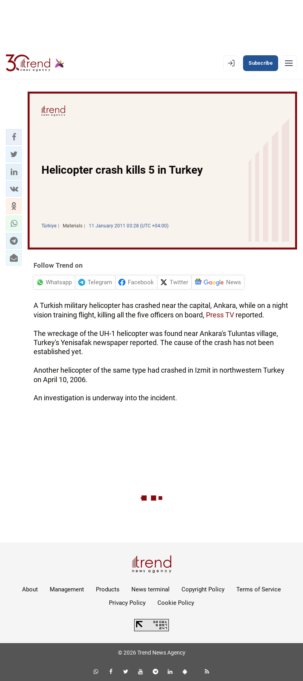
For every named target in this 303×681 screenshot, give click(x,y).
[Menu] (289, 63)
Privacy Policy (127, 602)
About (30, 589)
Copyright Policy (202, 589)
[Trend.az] (35, 63)
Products (108, 589)
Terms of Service (258, 589)
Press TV (220, 315)
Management (67, 589)
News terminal (150, 589)
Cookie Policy (175, 602)
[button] (13, 137)
